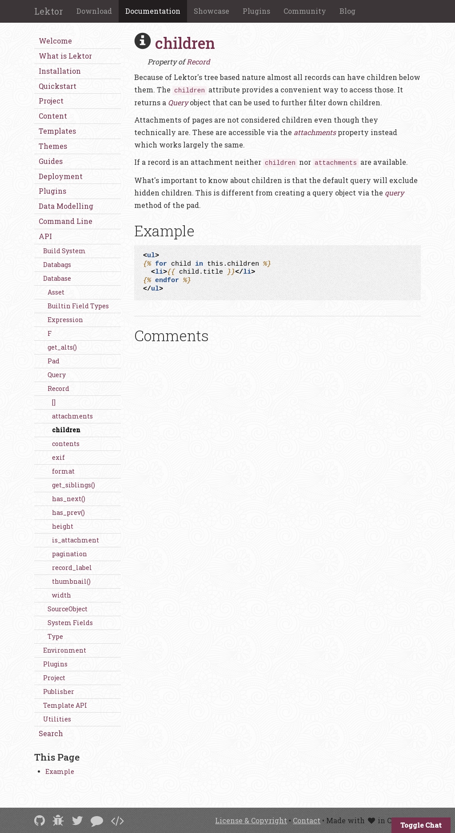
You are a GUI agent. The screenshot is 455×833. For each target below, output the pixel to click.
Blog (347, 11)
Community (304, 11)
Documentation (152, 11)
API (45, 236)
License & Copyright (251, 820)
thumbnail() (71, 581)
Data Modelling (66, 206)
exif (58, 457)
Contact (306, 820)
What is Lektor (65, 55)
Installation (60, 71)
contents (66, 443)
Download (94, 11)
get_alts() (62, 347)
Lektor (48, 11)
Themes (53, 146)
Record (58, 388)
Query (57, 375)
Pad (54, 361)
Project (51, 100)
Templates (57, 131)
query (394, 192)
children (66, 430)
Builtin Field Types (78, 306)
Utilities (57, 719)
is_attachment (75, 540)
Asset (56, 292)
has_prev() (68, 512)
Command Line (65, 221)
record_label (72, 567)
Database (57, 278)
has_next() (68, 498)
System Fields (70, 622)
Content (53, 115)
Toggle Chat (421, 825)
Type (55, 636)
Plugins (256, 11)
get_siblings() (73, 485)
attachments (72, 416)
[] (54, 402)
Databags (57, 264)
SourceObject (68, 609)
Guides (51, 161)
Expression (65, 319)
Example (59, 771)
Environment (64, 650)
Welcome (55, 40)
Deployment (61, 176)
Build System (64, 251)
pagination (69, 554)
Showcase (211, 11)
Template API (65, 705)
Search (51, 733)
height (62, 526)
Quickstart (57, 86)
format (63, 471)
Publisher (58, 691)
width (61, 595)
